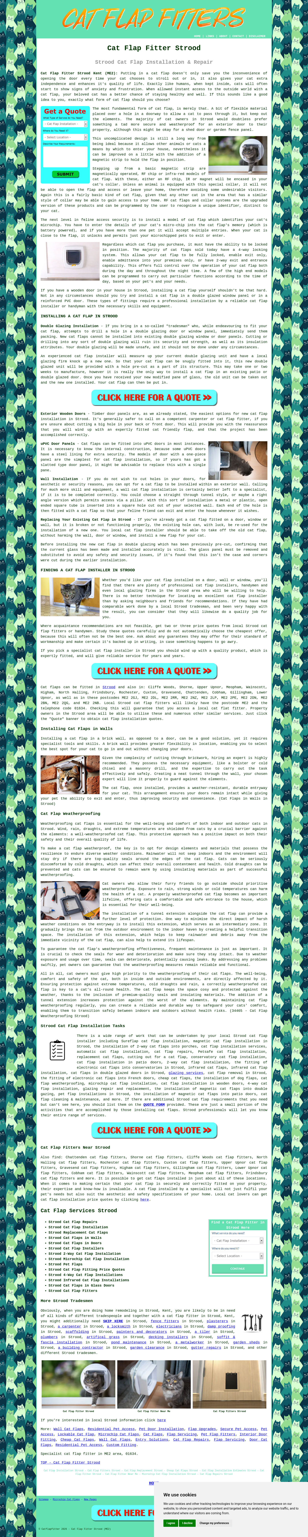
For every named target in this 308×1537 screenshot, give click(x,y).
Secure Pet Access (238, 1429)
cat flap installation (124, 719)
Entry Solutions (152, 1440)
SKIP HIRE (113, 1321)
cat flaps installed (166, 1178)
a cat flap (76, 739)
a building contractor (80, 1348)
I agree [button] (171, 1523)
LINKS (210, 36)
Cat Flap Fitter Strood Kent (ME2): (79, 73)
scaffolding (77, 1332)
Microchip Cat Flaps (118, 1434)
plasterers (217, 1321)
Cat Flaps (153, 1434)
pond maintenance (128, 1342)
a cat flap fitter (180, 1316)
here (144, 1200)
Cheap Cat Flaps (77, 1440)
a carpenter (69, 1327)
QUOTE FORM (154, 1105)
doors (203, 793)
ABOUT (223, 36)
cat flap (200, 1099)
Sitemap (44, 1499)
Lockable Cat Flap (76, 1434)
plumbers (49, 1337)
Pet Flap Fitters (218, 1434)
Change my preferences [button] (214, 1523)
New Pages (90, 1499)
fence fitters (165, 1321)
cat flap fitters (152, 703)
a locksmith (118, 1327)
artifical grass (103, 1337)
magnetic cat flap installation (226, 1041)
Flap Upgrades (202, 1429)
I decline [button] (187, 1523)
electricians (169, 1327)
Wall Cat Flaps (68, 1429)
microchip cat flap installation (122, 1084)
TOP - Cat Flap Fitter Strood (70, 1463)
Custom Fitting (121, 1445)
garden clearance (147, 1348)
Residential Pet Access (111, 1429)
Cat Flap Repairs (191, 1440)
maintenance (200, 949)
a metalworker (189, 1342)
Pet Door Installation (161, 1429)
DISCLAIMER (257, 36)
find (56, 1157)
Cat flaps (50, 687)
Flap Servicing (182, 1434)
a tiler (202, 1332)
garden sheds (246, 1342)
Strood (109, 687)
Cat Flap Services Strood (79, 1211)
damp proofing (221, 1327)
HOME (197, 36)
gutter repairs (206, 1348)
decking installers (168, 1337)
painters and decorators (142, 1332)
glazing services (186, 1073)
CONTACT (238, 36)
